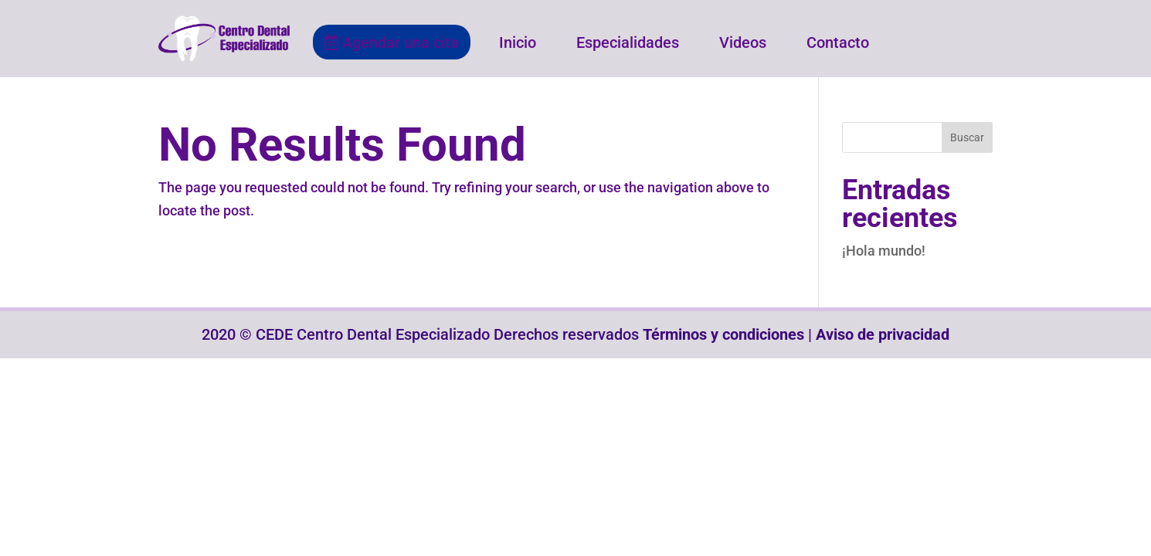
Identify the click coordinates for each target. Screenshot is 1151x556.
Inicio (517, 42)
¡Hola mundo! (883, 250)
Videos (742, 42)
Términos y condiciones (723, 334)
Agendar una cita (391, 42)
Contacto (837, 42)
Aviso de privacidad (882, 334)
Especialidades (627, 42)
